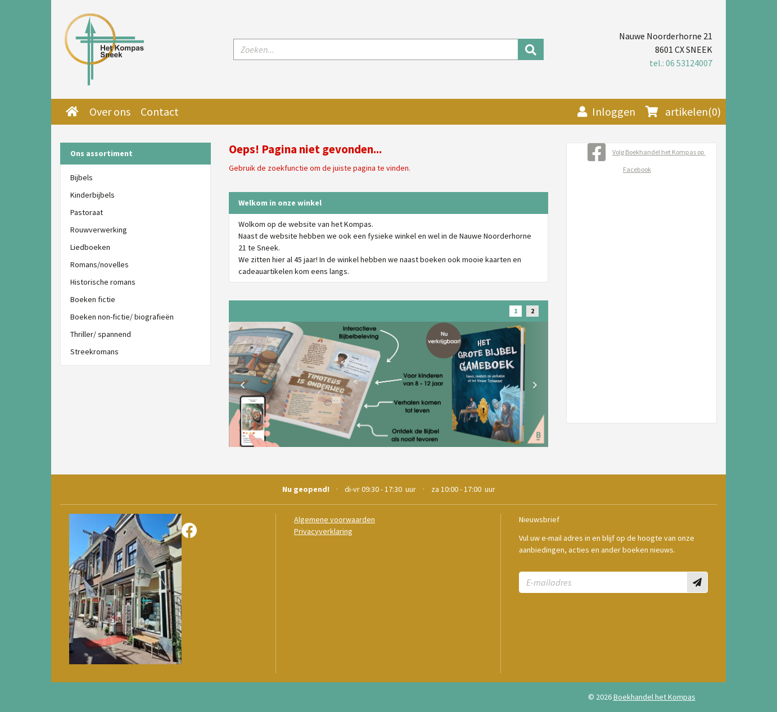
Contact (160, 111)
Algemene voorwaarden (334, 519)
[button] (242, 385)
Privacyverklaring (323, 531)
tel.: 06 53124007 (680, 63)
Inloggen (606, 111)
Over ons (109, 111)
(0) (683, 111)
